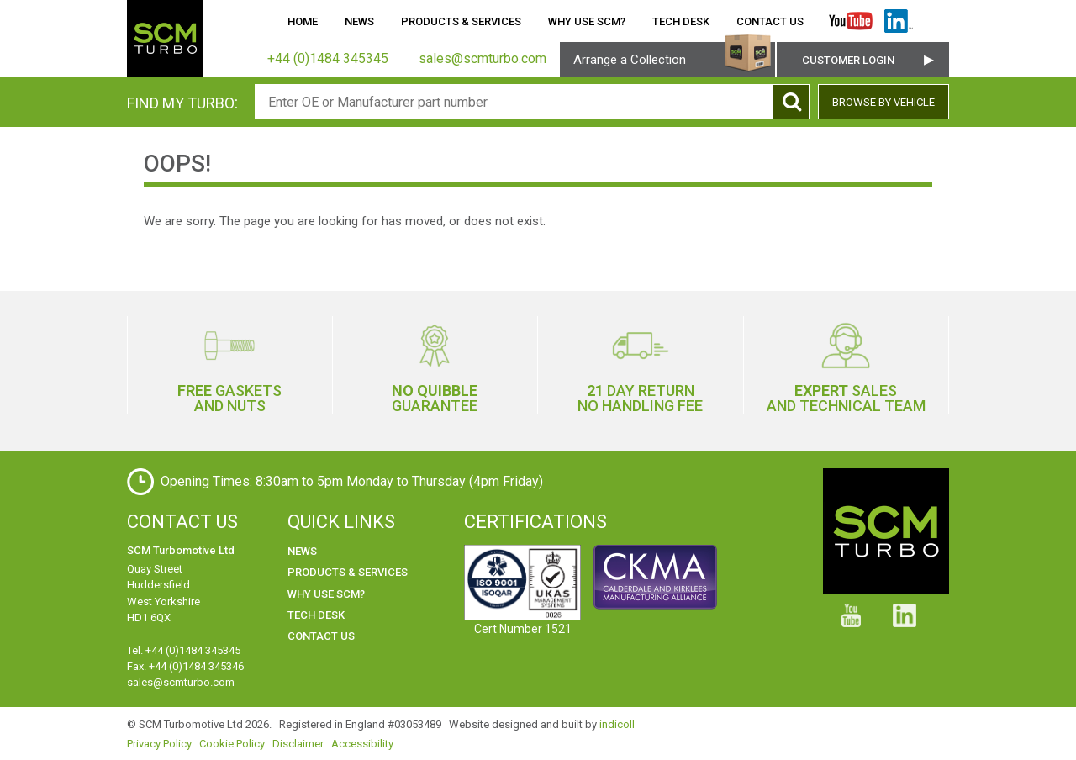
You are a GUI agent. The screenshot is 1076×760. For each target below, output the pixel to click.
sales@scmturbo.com (181, 682)
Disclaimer (298, 743)
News (359, 21)
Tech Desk (680, 21)
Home (302, 21)
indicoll (617, 724)
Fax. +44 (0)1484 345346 (185, 666)
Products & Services (461, 21)
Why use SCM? (586, 21)
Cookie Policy (232, 743)
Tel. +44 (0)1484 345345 (183, 650)
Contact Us (770, 21)
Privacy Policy (159, 743)
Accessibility (362, 743)
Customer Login (848, 60)
